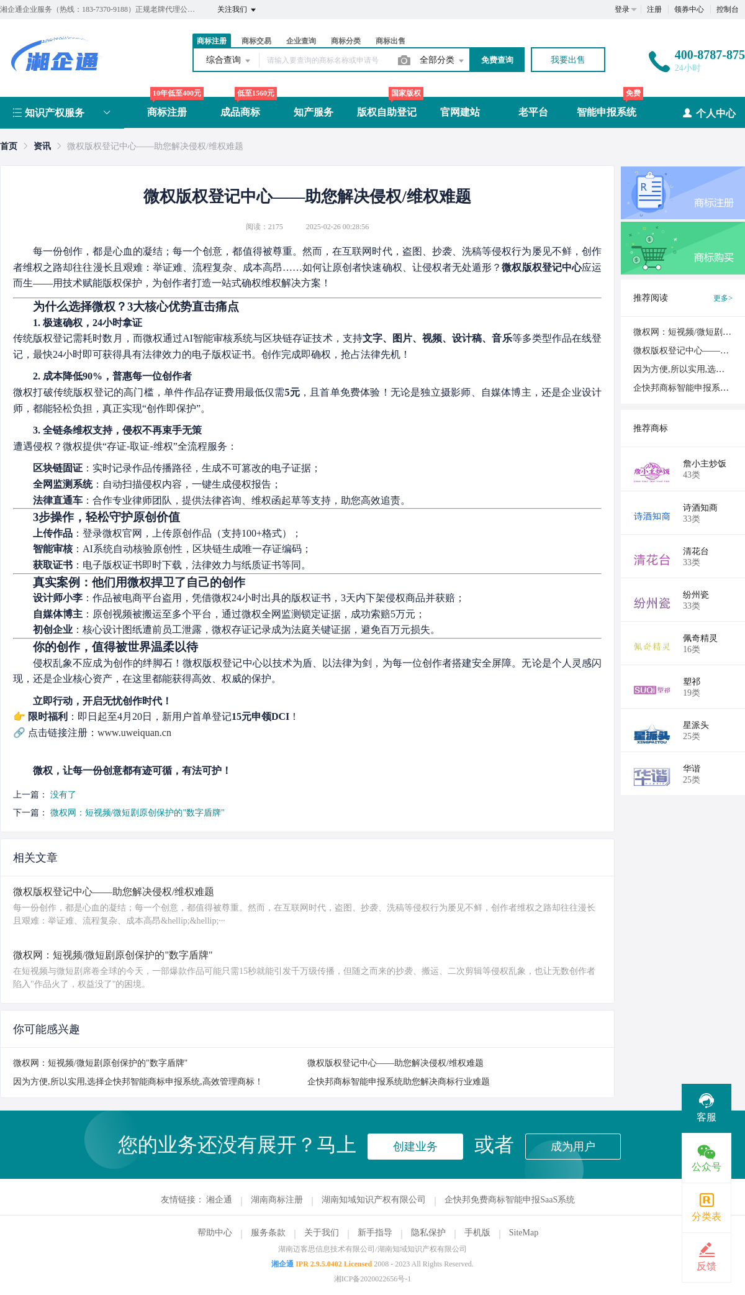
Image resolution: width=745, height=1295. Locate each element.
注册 (654, 9)
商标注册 (212, 41)
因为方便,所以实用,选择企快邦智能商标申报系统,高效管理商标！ (138, 1081)
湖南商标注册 (277, 1199)
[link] (8, 146)
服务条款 (268, 1232)
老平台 (533, 112)
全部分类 (443, 60)
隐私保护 (428, 1232)
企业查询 (301, 41)
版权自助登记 (387, 112)
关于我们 (321, 1232)
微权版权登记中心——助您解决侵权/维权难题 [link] (155, 146)
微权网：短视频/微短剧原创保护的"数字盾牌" (137, 812)
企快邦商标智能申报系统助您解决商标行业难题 (398, 1081)
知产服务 (313, 112)
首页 (8, 146)
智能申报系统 (606, 112)
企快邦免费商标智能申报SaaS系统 (510, 1199)
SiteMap (523, 1232)
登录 (622, 9)
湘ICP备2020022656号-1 (373, 1279)
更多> (723, 298)
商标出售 (390, 41)
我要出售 (568, 60)
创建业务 (415, 1146)
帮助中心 (214, 1232)
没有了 (63, 794)
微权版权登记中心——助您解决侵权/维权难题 (395, 1063)
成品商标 (240, 112)
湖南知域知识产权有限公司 (374, 1199)
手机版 (477, 1232)
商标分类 (346, 41)
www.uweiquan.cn (134, 732)
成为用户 (573, 1146)
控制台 (727, 9)
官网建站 (460, 112)
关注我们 (237, 10)
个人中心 (709, 113)
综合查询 (229, 60)
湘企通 (219, 1199)
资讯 (42, 146)
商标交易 (256, 41)
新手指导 (375, 1232)
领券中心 (689, 9)
